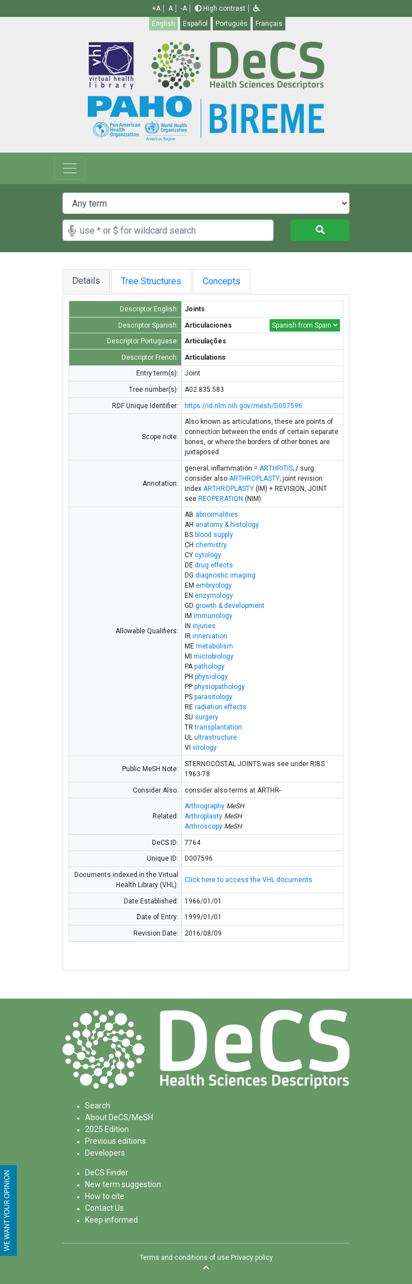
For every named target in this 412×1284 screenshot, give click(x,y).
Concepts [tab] (241, 281)
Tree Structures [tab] (157, 281)
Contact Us (104, 1208)
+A (156, 8)
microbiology (214, 656)
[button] (256, 8)
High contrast (220, 8)
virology (204, 747)
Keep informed (111, 1219)
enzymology (214, 596)
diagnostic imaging (225, 575)
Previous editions (115, 1141)
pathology (209, 666)
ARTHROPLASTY (254, 478)
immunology (213, 616)
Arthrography (205, 806)
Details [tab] (87, 280)
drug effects (214, 565)
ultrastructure (215, 737)
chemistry (211, 545)
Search (97, 1105)
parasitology (213, 697)
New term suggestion (123, 1184)
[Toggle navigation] (70, 168)
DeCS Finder (106, 1172)
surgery (206, 717)
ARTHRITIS (276, 468)
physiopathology (219, 687)
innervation (209, 636)
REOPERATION (220, 499)
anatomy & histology (227, 525)
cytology (208, 555)
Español (195, 24)
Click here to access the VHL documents (248, 880)
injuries (204, 626)
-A (184, 8)
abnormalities (216, 514)
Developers (105, 1152)
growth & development (230, 606)
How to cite (104, 1196)
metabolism (214, 646)
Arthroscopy (203, 826)
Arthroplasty (203, 816)
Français (269, 24)
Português (232, 24)
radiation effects (221, 707)
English (163, 24)
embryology (214, 585)
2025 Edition (107, 1129)
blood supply (214, 535)
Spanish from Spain (305, 325)
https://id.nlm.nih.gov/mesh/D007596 (243, 406)
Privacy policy (252, 1257)
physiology (211, 677)
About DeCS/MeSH (119, 1117)
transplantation (218, 727)
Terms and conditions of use (184, 1257)
